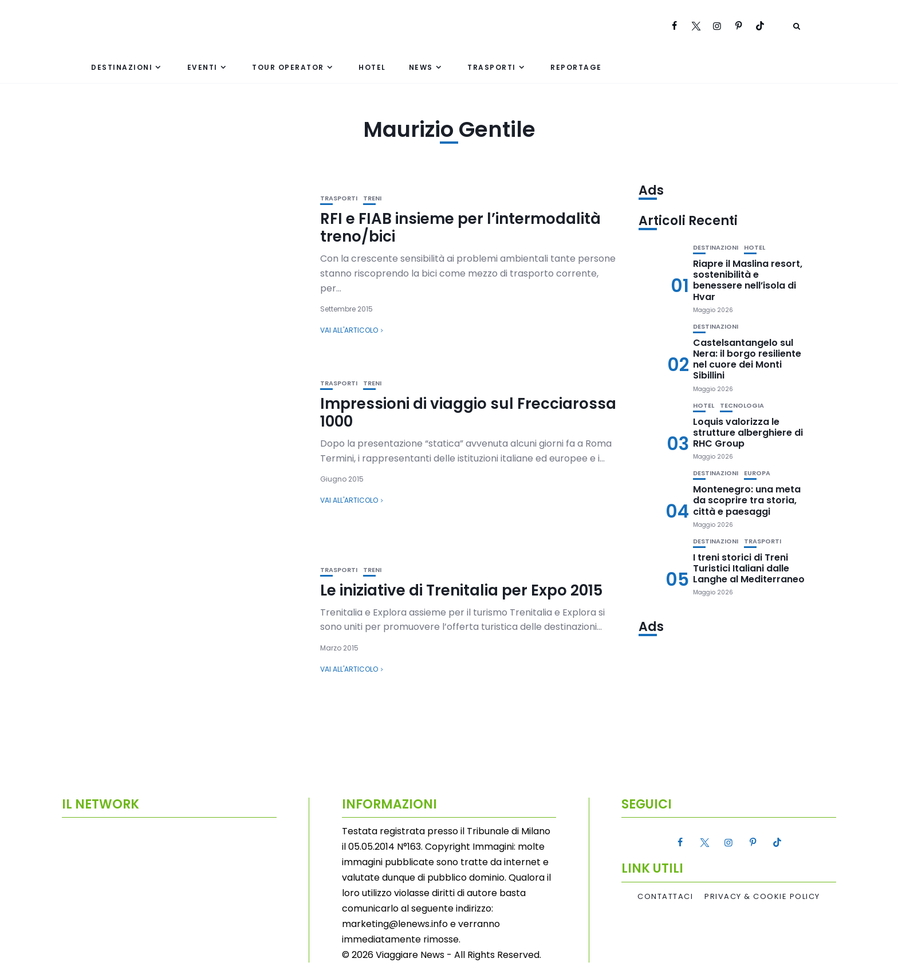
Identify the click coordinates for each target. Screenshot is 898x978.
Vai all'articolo (349, 330)
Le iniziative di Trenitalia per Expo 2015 (461, 590)
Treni (372, 198)
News (421, 67)
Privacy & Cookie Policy (762, 897)
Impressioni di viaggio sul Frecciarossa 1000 (468, 412)
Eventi (202, 67)
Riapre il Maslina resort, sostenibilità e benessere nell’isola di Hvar (747, 280)
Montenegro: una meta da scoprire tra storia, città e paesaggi (747, 500)
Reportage (576, 67)
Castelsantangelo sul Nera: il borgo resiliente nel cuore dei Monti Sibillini (747, 359)
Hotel (372, 67)
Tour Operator (288, 67)
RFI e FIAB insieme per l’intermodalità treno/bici (460, 227)
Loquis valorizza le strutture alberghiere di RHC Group (748, 432)
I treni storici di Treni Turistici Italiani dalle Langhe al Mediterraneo (749, 568)
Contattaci (665, 897)
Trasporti (491, 67)
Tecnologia (742, 406)
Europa (757, 473)
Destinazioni (121, 67)
